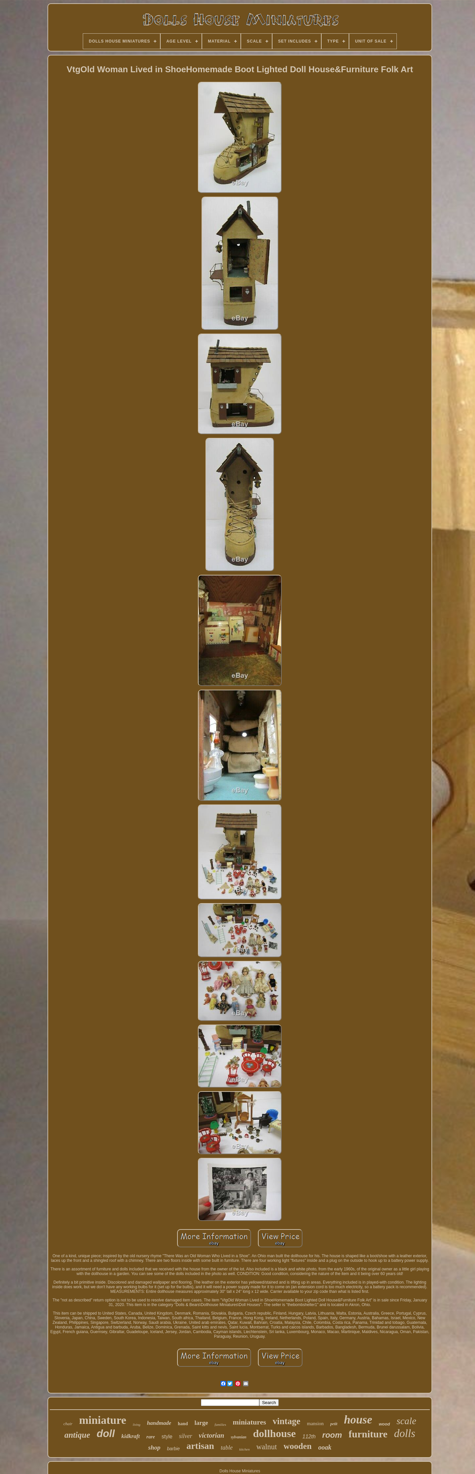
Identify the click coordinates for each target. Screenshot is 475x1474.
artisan (200, 1446)
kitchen (244, 1449)
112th (309, 1436)
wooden (298, 1446)
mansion (315, 1423)
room (332, 1434)
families (220, 1424)
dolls (404, 1433)
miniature (102, 1420)
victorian (211, 1435)
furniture (368, 1433)
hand (183, 1423)
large (201, 1422)
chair (67, 1423)
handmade (159, 1423)
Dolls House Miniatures (239, 1471)
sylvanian (238, 1437)
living (137, 1424)
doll (106, 1433)
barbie (173, 1448)
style (167, 1436)
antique (77, 1434)
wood (384, 1424)
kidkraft (130, 1436)
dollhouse (274, 1433)
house (358, 1419)
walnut (266, 1447)
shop (154, 1447)
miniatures (249, 1422)
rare (150, 1436)
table (227, 1447)
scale (406, 1421)
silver (185, 1436)
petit (333, 1424)
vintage (286, 1421)
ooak (325, 1447)
